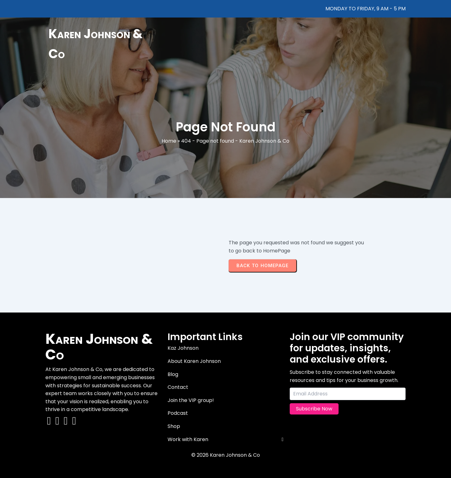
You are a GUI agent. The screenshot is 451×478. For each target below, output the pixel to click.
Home (169, 141)
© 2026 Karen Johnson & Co (225, 455)
